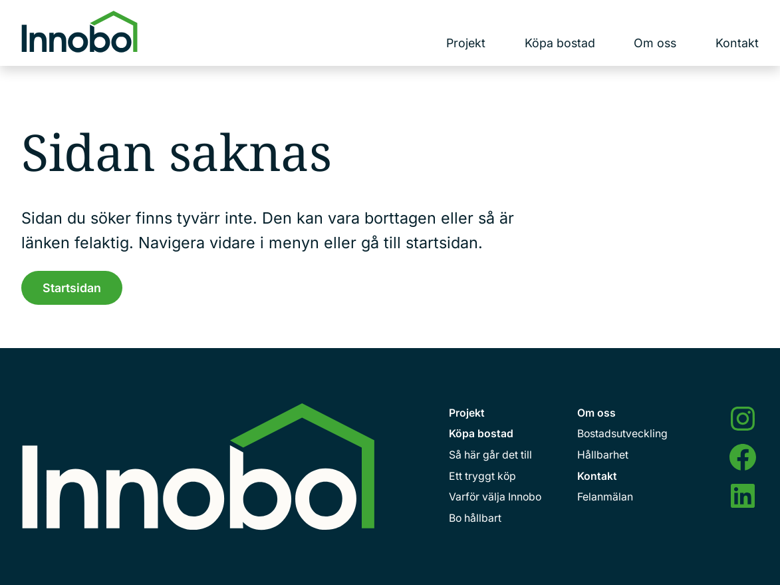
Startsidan (72, 288)
